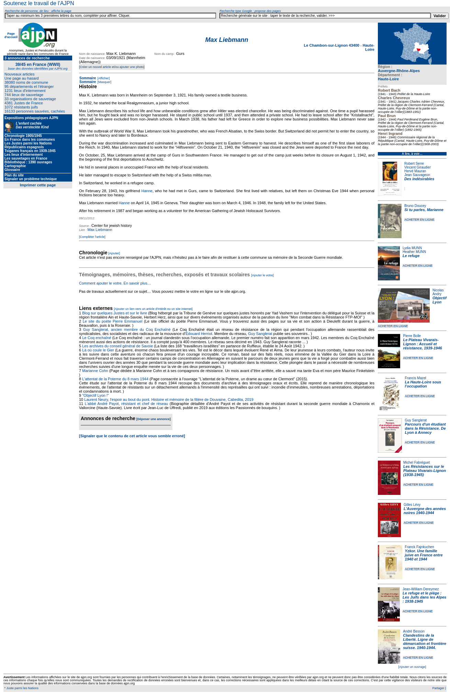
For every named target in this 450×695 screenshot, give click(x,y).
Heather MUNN (414, 252)
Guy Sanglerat (416, 420)
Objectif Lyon (439, 300)
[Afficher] (103, 78)
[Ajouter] (114, 253)
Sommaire (87, 78)
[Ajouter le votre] (262, 275)
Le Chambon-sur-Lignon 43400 (332, 45)
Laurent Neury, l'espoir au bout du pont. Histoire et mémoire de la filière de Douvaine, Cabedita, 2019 (168, 399)
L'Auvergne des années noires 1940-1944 (425, 511)
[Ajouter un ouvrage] (412, 667)
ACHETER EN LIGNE (419, 219)
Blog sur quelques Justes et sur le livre (115, 313)
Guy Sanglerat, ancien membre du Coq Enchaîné (127, 329)
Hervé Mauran (415, 171)
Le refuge (411, 256)
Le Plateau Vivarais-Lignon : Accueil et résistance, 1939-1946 (422, 344)
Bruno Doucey (415, 206)
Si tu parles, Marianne (423, 210)
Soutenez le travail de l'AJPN (38, 3)
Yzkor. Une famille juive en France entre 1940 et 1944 (424, 555)
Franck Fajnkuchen (419, 547)
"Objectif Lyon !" (95, 395)
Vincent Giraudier (417, 167)
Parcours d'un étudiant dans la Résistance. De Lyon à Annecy (425, 428)
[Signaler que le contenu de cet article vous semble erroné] (132, 436)
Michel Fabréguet (416, 462)
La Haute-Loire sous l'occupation (423, 384)
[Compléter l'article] (92, 237)
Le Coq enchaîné (96, 338)
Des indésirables (419, 179)
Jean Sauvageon (417, 175)
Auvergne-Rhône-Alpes (399, 71)
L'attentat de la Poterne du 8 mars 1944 (115, 379)
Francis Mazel (415, 378)
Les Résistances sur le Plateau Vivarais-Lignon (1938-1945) (424, 470)
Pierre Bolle (412, 336)
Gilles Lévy (412, 505)
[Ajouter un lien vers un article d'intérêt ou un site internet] (153, 309)
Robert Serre (414, 163)
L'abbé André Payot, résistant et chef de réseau (126, 404)
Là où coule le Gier (98, 350)
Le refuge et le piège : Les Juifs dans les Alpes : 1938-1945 (424, 597)
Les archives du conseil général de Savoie (117, 346)
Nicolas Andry (438, 292)
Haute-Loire (388, 79)
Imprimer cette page (38, 185)
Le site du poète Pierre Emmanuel (113, 321)
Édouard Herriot (198, 334)
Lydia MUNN (412, 248)
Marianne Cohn (95, 371)
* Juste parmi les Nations (20, 688)
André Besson (414, 631)
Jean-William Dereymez (421, 589)
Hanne (146, 191)
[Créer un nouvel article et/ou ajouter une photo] (112, 67)
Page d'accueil (11, 35)
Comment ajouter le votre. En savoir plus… (115, 283)
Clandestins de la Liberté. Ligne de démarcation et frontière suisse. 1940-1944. (424, 641)
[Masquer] (104, 82)
